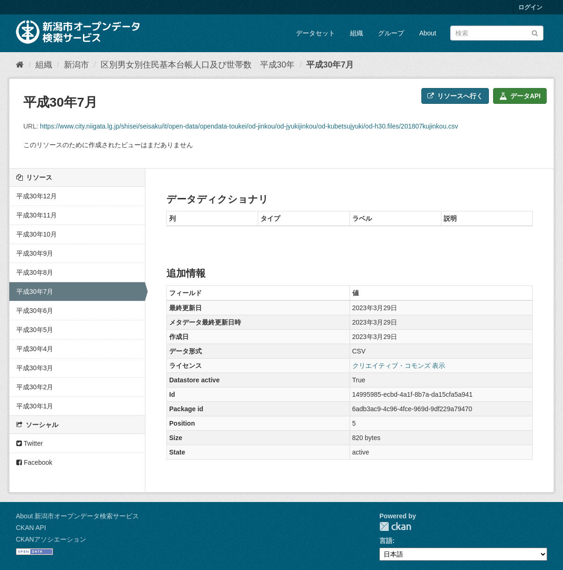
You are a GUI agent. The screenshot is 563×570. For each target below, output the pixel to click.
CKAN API (31, 527)
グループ (391, 33)
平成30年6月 (34, 310)
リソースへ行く (455, 96)
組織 (356, 33)
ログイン (530, 7)
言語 (385, 540)
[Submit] (535, 32)
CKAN (395, 526)
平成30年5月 (34, 329)
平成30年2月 (34, 387)
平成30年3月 (34, 368)
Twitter (29, 443)
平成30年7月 (330, 64)
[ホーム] (20, 64)
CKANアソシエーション (51, 539)
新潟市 (76, 64)
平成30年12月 (36, 196)
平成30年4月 (34, 349)
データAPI (520, 96)
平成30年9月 (34, 253)
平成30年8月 (34, 272)
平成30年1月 (34, 406)
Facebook (34, 462)
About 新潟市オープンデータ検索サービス (77, 516)
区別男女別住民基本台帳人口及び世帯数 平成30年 (198, 64)
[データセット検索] (496, 33)
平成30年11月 (36, 215)
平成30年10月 (36, 234)
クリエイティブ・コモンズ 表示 (399, 365)
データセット (315, 33)
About (427, 33)
